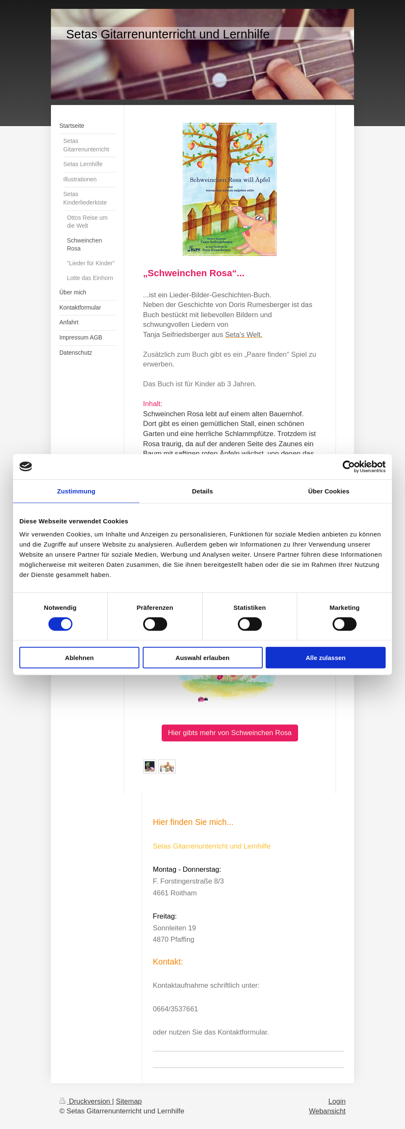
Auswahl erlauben (202, 657)
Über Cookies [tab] (328, 490)
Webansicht (327, 1111)
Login (337, 1101)
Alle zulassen (326, 657)
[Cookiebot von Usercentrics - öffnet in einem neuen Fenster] (349, 466)
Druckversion (85, 1101)
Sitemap (129, 1101)
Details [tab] (202, 490)
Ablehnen (79, 657)
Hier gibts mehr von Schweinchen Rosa (230, 733)
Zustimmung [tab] (76, 490)
